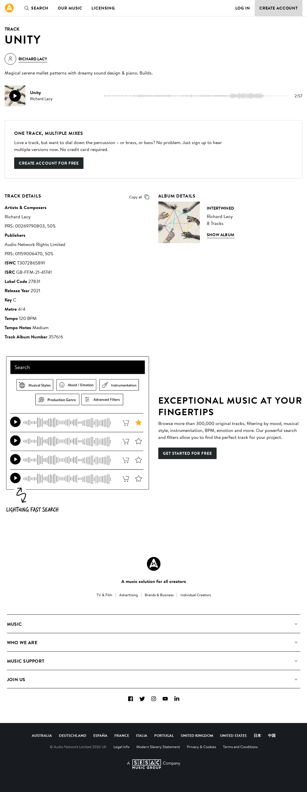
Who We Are (22, 642)
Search (35, 8)
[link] (9, 8)
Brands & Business (159, 594)
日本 (257, 735)
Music (14, 624)
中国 (272, 735)
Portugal (164, 735)
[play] (15, 96)
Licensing (103, 8)
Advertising (128, 594)
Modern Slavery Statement (158, 746)
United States (233, 735)
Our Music (70, 8)
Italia (141, 735)
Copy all (140, 197)
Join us (16, 679)
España (100, 735)
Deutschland (72, 735)
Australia (42, 735)
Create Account (278, 8)
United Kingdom (197, 735)
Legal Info (121, 746)
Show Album (221, 235)
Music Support (25, 661)
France (121, 735)
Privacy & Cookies (201, 746)
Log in (242, 8)
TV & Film (104, 594)
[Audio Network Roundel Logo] (154, 564)
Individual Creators (196, 594)
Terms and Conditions (240, 746)
